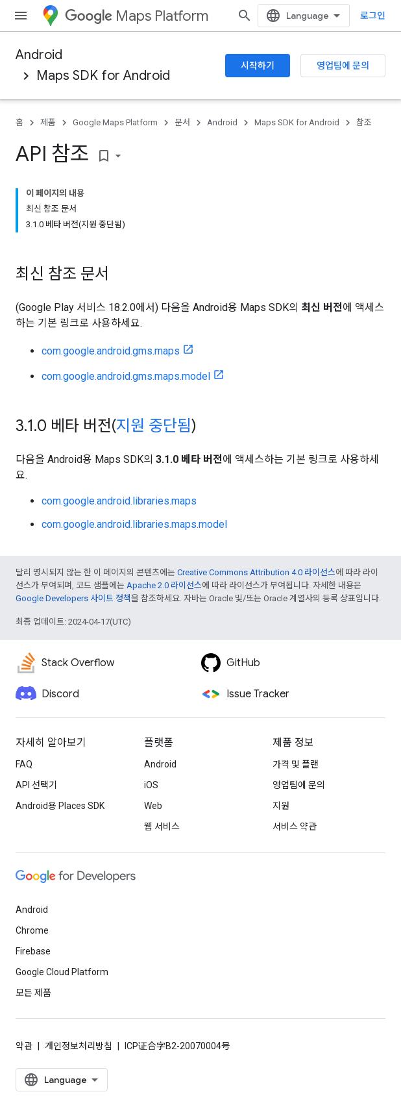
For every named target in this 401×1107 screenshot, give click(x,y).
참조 (364, 122)
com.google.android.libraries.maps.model (134, 524)
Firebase (33, 951)
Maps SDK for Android (103, 76)
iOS (151, 785)
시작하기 (257, 65)
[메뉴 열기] (21, 15)
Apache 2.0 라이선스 (164, 585)
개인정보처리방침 (78, 1046)
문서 (182, 122)
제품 (48, 122)
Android (39, 55)
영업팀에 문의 (343, 65)
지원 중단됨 (153, 426)
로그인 (372, 15)
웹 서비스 (162, 826)
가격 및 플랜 (296, 764)
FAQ (24, 764)
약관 (24, 1046)
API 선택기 (36, 785)
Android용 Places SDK (60, 806)
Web (153, 806)
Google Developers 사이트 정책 (73, 598)
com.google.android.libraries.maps (119, 501)
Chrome (32, 930)
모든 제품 (33, 993)
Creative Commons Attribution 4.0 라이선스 (256, 572)
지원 (281, 806)
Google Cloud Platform (62, 972)
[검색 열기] (244, 15)
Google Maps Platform (115, 122)
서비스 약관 (295, 826)
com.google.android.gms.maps (111, 351)
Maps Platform (136, 16)
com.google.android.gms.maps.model (126, 376)
